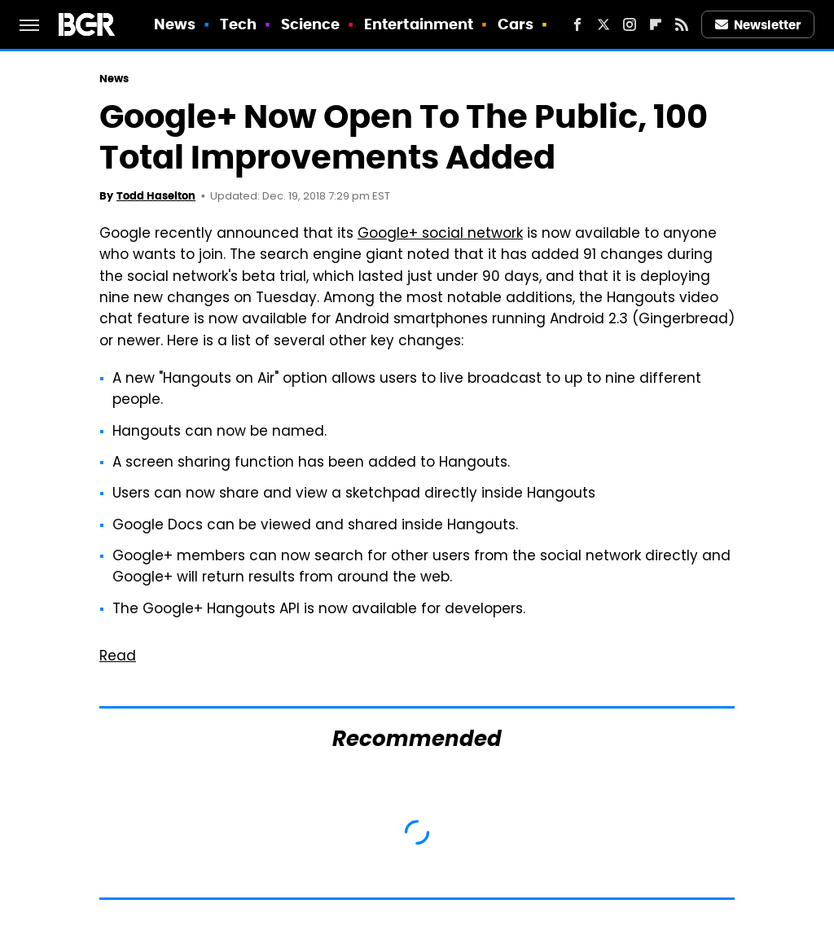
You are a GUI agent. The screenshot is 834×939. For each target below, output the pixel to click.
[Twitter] (603, 24)
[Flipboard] (655, 24)
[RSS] (681, 24)
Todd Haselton (155, 196)
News (174, 24)
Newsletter (758, 25)
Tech (238, 24)
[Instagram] (629, 24)
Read (117, 657)
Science (310, 24)
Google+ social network (440, 234)
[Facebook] (577, 24)
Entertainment (418, 24)
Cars (515, 24)
